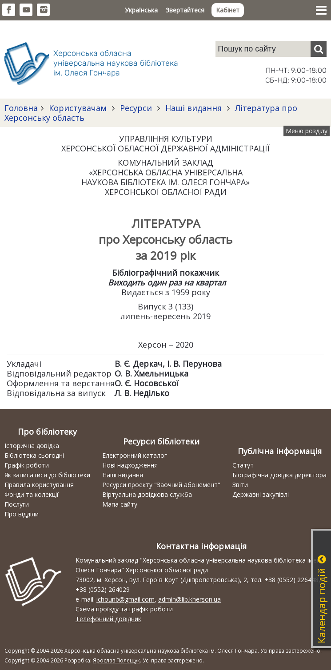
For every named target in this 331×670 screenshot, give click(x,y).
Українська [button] (141, 10)
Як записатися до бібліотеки (47, 475)
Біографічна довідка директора (279, 475)
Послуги (16, 504)
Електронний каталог (134, 455)
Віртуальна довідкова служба (147, 494)
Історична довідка (31, 445)
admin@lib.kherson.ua (189, 599)
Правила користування (39, 484)
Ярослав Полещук (116, 660)
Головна (21, 108)
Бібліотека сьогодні (34, 455)
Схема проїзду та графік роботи (124, 609)
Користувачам (78, 108)
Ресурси (136, 108)
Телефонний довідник (108, 618)
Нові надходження (130, 465)
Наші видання (193, 108)
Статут (243, 465)
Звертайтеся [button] (185, 10)
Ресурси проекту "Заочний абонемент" (161, 484)
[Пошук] (319, 49)
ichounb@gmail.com (125, 599)
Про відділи (21, 514)
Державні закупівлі (260, 494)
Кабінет (227, 10)
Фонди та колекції (31, 494)
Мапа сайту (119, 504)
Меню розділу (306, 131)
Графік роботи (26, 465)
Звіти (240, 484)
